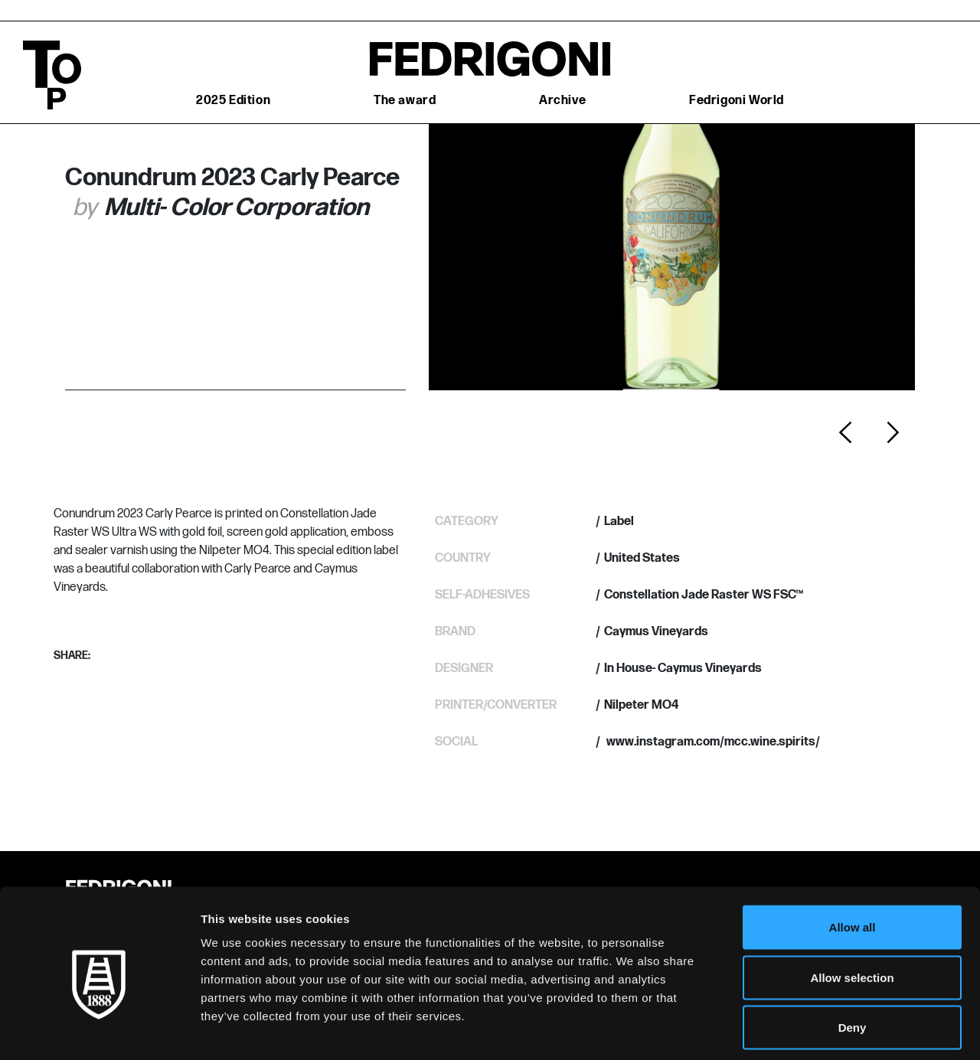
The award (405, 100)
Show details (803, 1029)
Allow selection (851, 909)
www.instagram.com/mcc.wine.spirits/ (712, 742)
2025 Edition (233, 100)
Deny (852, 959)
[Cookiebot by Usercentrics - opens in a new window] (99, 1030)
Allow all (852, 859)
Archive (562, 100)
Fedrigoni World (736, 100)
